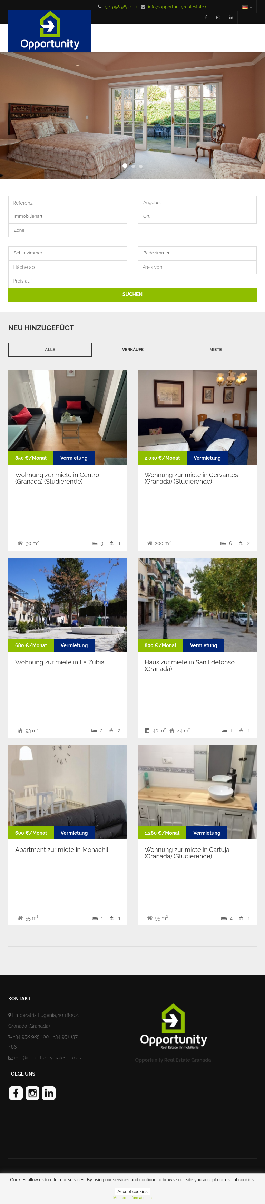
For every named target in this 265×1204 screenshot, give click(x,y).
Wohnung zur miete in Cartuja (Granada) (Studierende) (187, 853)
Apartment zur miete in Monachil (61, 849)
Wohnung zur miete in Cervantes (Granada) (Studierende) (191, 478)
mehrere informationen (132, 1198)
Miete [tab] (215, 349)
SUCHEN (132, 294)
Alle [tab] (50, 349)
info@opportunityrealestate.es (179, 6)
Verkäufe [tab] (133, 349)
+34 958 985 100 (120, 6)
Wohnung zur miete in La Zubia (60, 662)
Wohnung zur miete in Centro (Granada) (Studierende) (57, 478)
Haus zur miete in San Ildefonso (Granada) (190, 666)
